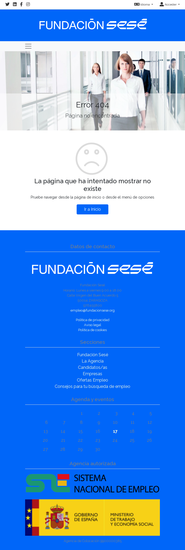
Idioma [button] (142, 4)
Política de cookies (92, 330)
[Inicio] (92, 21)
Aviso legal (92, 325)
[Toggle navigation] (28, 46)
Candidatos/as (92, 367)
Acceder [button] (168, 4)
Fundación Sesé (92, 354)
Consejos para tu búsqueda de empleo (92, 386)
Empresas (92, 373)
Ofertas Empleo (92, 380)
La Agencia (93, 361)
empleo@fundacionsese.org (93, 310)
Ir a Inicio (92, 209)
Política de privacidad (92, 320)
